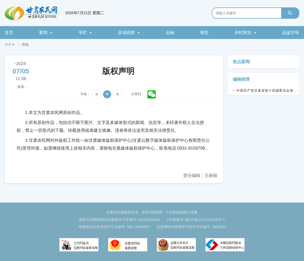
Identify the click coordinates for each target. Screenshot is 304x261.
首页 (9, 32)
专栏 (85, 32)
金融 (170, 32)
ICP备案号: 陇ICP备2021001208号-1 (196, 220)
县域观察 (129, 32)
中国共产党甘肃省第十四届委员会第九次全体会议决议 (266, 92)
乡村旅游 (245, 32)
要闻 (46, 32)
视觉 (204, 32)
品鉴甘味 (290, 32)
